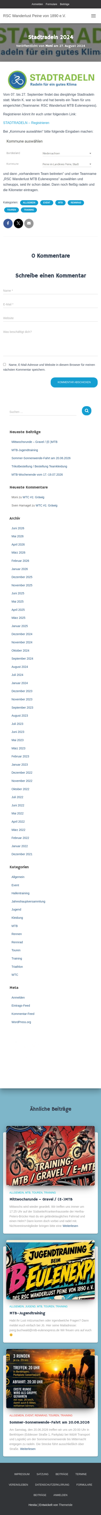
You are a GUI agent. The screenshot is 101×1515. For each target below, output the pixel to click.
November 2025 (22, 585)
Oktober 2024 (20, 650)
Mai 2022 (18, 813)
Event (46, 202)
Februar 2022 (20, 838)
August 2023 (20, 715)
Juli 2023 (17, 724)
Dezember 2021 (22, 854)
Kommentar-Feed (23, 1013)
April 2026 (18, 544)
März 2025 (18, 617)
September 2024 (22, 658)
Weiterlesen (70, 1226)
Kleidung (17, 917)
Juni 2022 (18, 805)
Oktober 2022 (20, 789)
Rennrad (76, 202)
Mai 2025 (18, 601)
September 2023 (22, 707)
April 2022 (18, 821)
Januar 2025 (20, 626)
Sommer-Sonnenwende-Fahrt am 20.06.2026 (41, 458)
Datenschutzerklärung (52, 1484)
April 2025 (18, 609)
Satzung (42, 1474)
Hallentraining (21, 893)
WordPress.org (21, 1022)
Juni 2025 (18, 593)
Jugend (16, 909)
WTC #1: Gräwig (33, 497)
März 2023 (18, 748)
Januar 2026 (20, 569)
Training (29, 210)
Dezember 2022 (22, 772)
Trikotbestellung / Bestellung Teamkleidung (39, 466)
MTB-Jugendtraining (25, 450)
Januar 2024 (20, 683)
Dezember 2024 (22, 634)
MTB (60, 202)
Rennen (17, 934)
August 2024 (20, 666)
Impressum (22, 1474)
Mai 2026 (18, 536)
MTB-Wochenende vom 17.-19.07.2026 (37, 474)
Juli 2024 (17, 675)
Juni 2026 (18, 528)
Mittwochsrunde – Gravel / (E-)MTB (34, 442)
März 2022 (18, 830)
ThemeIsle (65, 1505)
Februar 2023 (20, 756)
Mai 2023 (18, 740)
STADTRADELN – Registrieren (26, 123)
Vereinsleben (18, 1484)
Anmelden (37, 4)
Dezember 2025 (22, 577)
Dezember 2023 (22, 691)
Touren (11, 210)
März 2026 (18, 552)
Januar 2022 (20, 846)
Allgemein (29, 202)
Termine (81, 1474)
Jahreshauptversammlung (28, 901)
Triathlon (17, 966)
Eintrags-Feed (21, 1005)
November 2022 (22, 781)
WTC (15, 974)
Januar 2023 (20, 764)
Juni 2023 (18, 732)
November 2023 (22, 699)
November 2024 (22, 642)
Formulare (51, 4)
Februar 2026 (20, 560)
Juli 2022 (17, 797)
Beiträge (64, 4)
